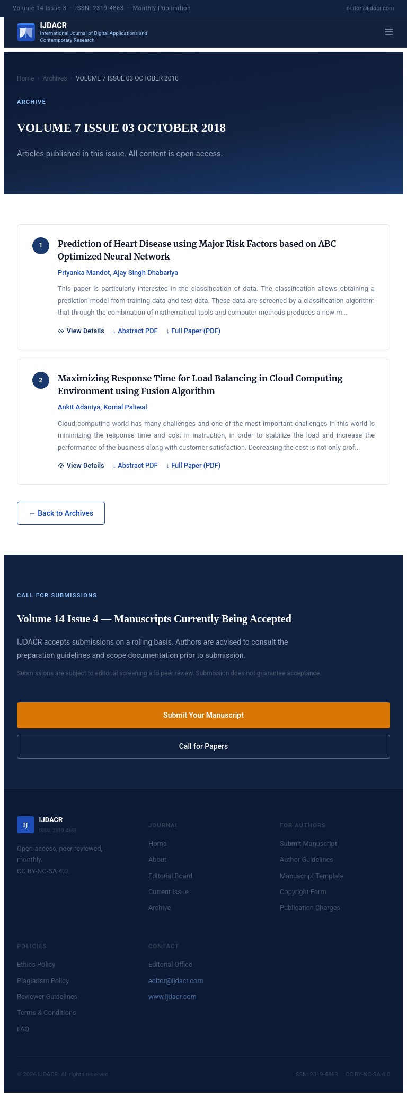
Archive (159, 908)
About (157, 859)
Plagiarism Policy (43, 981)
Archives (55, 78)
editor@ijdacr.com (371, 8)
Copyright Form (303, 892)
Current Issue (168, 892)
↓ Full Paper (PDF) (193, 331)
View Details (81, 331)
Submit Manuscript (308, 844)
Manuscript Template (312, 876)
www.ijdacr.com (172, 997)
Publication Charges (310, 908)
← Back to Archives (61, 513)
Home (25, 78)
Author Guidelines (306, 859)
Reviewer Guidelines (47, 997)
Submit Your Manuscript (203, 715)
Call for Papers (203, 746)
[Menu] (389, 32)
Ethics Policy (36, 964)
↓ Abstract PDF (135, 331)
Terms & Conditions (46, 1012)
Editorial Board (170, 876)
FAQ (23, 1029)
